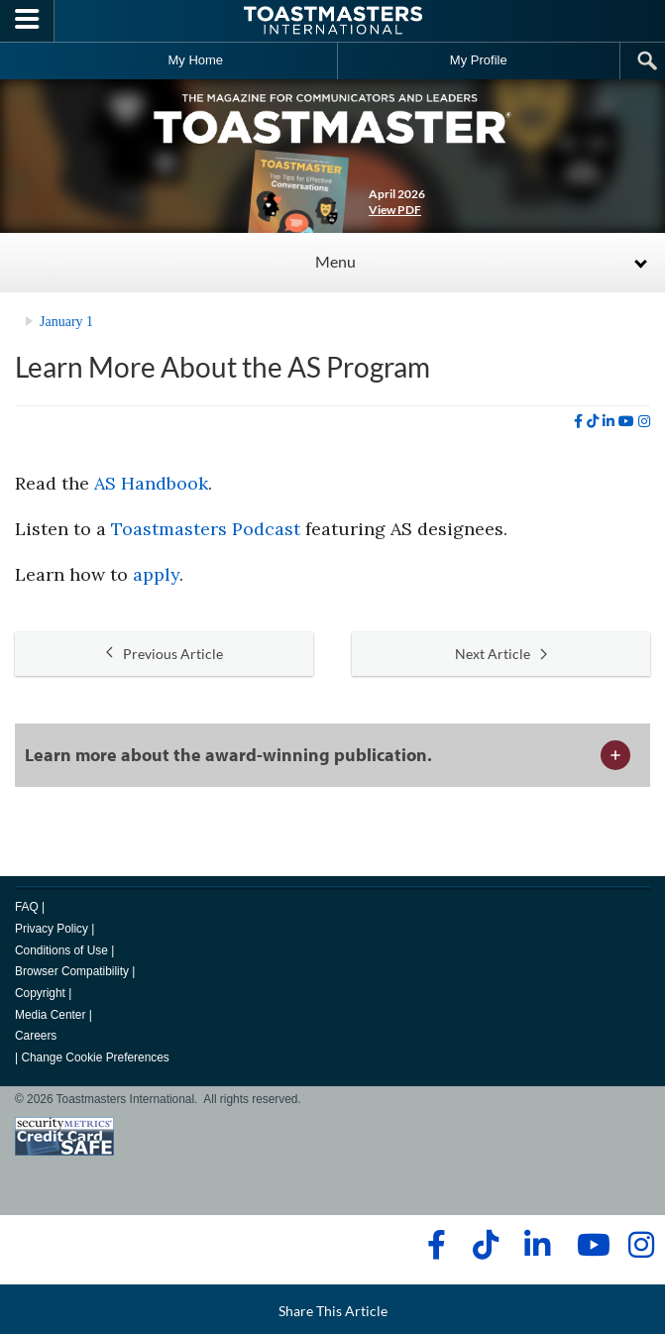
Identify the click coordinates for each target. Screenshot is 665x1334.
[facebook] (578, 421)
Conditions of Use (61, 950)
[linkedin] (608, 421)
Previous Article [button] (164, 653)
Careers (35, 1036)
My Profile (478, 60)
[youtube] (626, 421)
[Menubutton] (27, 21)
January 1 (66, 321)
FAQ (27, 907)
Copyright (40, 993)
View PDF (395, 209)
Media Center (50, 1015)
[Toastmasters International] (333, 20)
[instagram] (644, 421)
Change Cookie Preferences (94, 1057)
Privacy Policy (51, 929)
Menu (335, 261)
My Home (195, 60)
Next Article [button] (501, 653)
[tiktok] (593, 421)
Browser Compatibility (72, 971)
